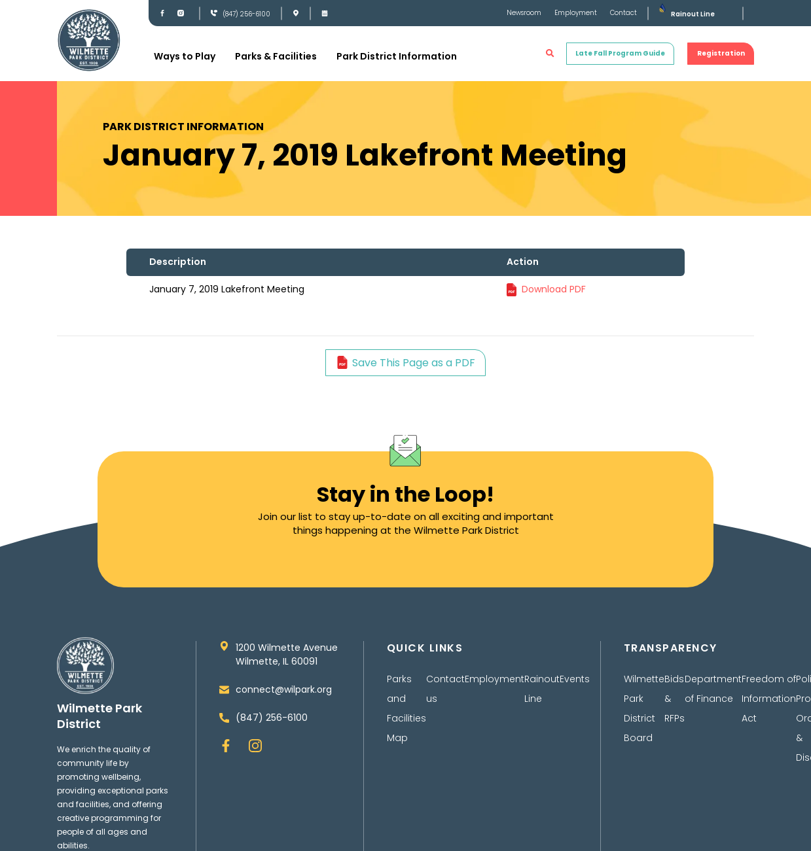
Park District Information (396, 56)
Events (575, 679)
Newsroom (524, 13)
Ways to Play (184, 56)
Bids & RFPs (674, 698)
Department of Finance (713, 688)
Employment (575, 13)
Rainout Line (693, 14)
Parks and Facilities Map (406, 708)
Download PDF (554, 289)
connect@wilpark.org (284, 689)
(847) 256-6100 (246, 14)
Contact (623, 13)
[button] (550, 53)
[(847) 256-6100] (214, 13)
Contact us (445, 688)
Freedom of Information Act (769, 698)
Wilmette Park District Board (644, 708)
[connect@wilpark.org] (224, 690)
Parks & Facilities (276, 56)
